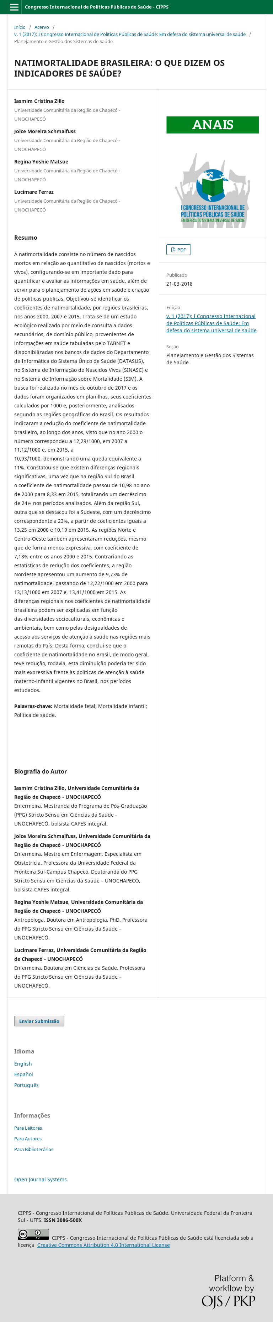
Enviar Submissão (39, 1021)
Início (20, 27)
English (23, 1063)
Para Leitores (28, 1128)
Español (23, 1074)
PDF (181, 249)
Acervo (41, 27)
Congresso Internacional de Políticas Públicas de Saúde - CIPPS (96, 7)
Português (26, 1085)
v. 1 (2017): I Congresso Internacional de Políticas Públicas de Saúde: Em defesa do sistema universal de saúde (130, 34)
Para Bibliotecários (33, 1149)
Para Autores (28, 1138)
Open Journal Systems (40, 1179)
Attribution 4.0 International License (103, 1245)
